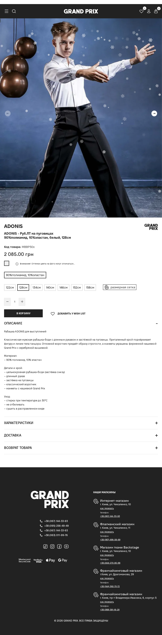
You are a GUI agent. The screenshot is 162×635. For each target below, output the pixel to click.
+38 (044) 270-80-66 (110, 563)
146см (63, 287)
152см (77, 287)
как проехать (107, 508)
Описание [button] (13, 323)
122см (10, 287)
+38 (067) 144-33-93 (110, 516)
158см (90, 287)
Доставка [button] (12, 435)
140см (50, 287)
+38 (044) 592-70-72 (110, 586)
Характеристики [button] (18, 423)
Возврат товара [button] (18, 448)
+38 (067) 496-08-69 (110, 539)
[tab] (81, 323)
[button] (154, 113)
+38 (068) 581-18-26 (109, 609)
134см (37, 287)
